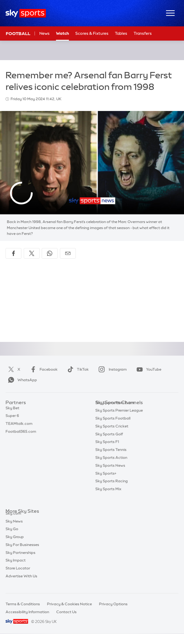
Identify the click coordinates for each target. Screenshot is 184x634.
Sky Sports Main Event (115, 411)
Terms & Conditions (23, 604)
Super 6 (12, 418)
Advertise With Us (21, 582)
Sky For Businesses (22, 551)
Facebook (43, 369)
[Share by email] (68, 253)
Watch (62, 33)
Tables (121, 33)
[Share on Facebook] (13, 253)
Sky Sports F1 (107, 450)
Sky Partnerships (20, 558)
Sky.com (13, 519)
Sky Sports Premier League (119, 418)
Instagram (111, 369)
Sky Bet (12, 411)
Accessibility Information (27, 612)
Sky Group (15, 543)
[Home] (26, 13)
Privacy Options (113, 604)
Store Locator (18, 574)
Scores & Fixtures (91, 33)
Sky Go (12, 535)
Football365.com (21, 434)
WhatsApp (21, 379)
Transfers (143, 33)
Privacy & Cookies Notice (69, 604)
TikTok (77, 369)
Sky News (14, 527)
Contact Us (66, 612)
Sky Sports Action (111, 465)
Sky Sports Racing (111, 489)
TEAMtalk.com (19, 426)
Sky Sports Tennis (110, 457)
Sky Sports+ (105, 481)
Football (18, 33)
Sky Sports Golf (109, 442)
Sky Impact (16, 566)
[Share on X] (32, 253)
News (44, 33)
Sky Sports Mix (108, 497)
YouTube (147, 369)
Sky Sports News (110, 473)
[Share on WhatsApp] (50, 253)
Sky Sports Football (112, 426)
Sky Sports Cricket (111, 434)
